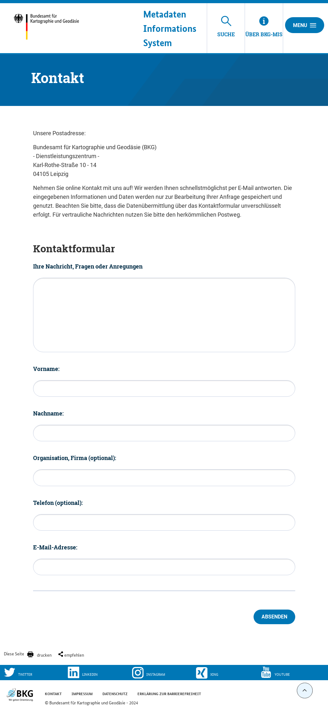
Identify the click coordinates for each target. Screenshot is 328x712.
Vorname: (46, 369)
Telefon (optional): (58, 502)
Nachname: (48, 413)
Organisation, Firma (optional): (74, 458)
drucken (44, 655)
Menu (304, 25)
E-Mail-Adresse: (55, 547)
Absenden (274, 617)
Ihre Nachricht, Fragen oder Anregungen (88, 266)
